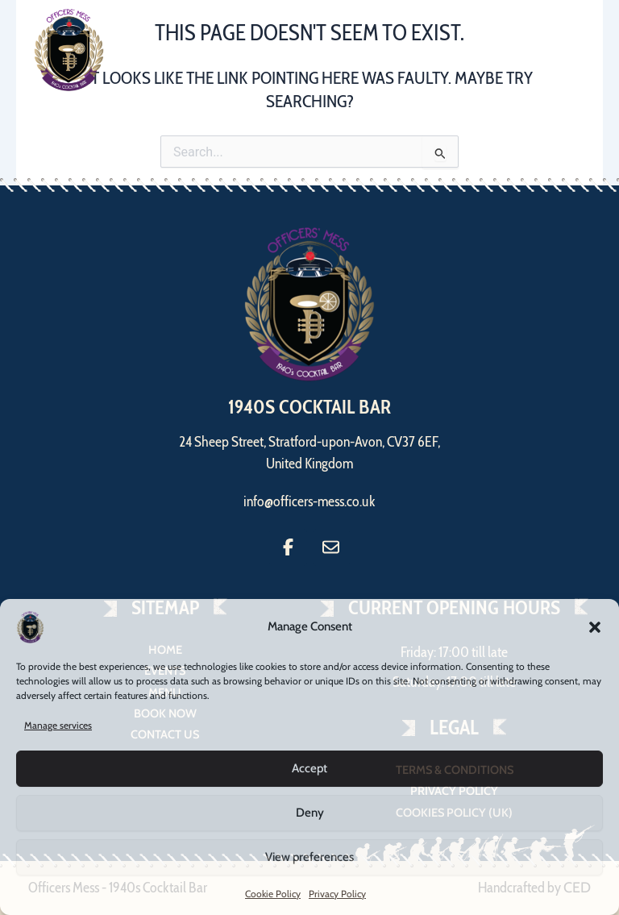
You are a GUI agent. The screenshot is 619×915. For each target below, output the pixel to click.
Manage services (58, 725)
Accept (309, 768)
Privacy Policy (337, 894)
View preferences (309, 857)
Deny (310, 812)
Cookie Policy (273, 894)
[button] (595, 627)
